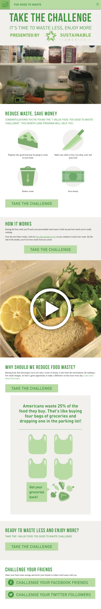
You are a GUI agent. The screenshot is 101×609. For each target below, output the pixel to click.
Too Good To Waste (20, 4)
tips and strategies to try (46, 237)
